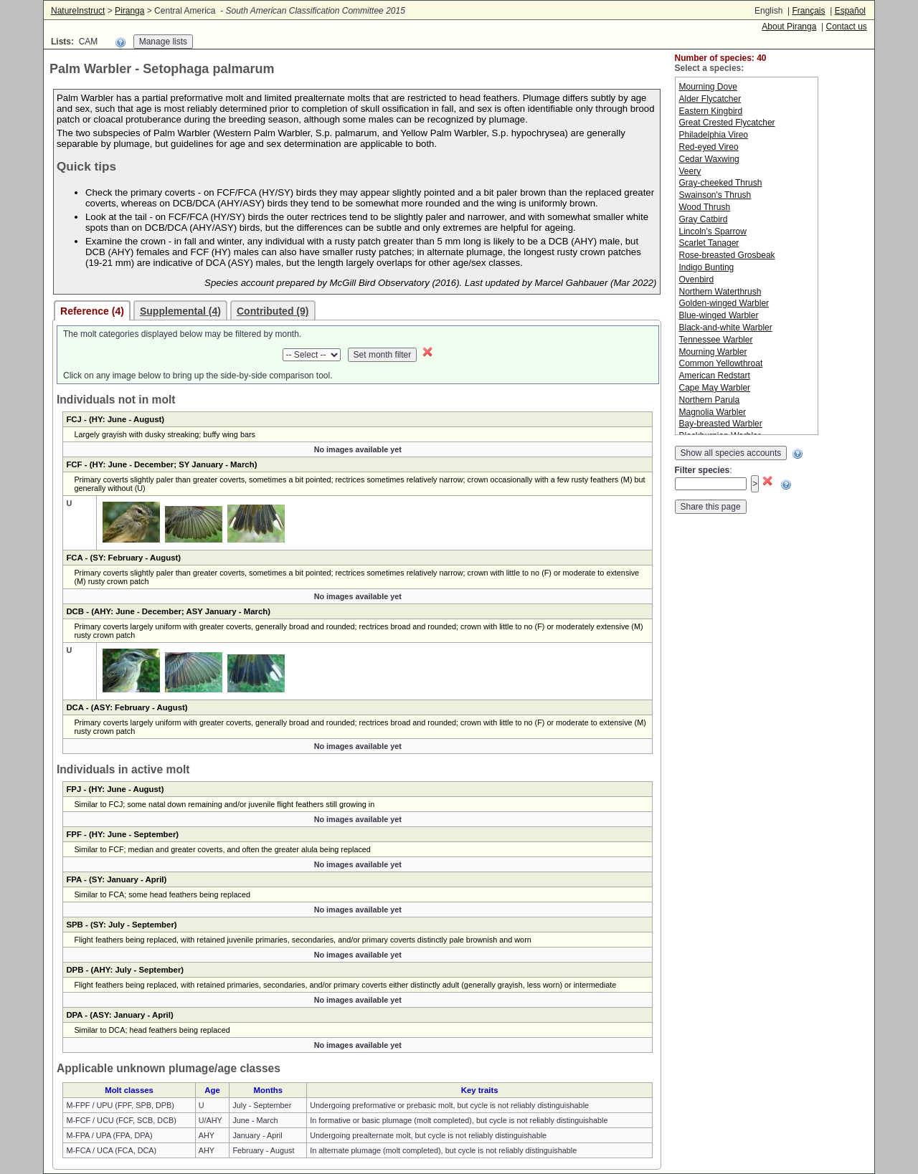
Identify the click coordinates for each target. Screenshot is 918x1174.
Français (808, 11)
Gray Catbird (703, 219)
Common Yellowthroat (721, 363)
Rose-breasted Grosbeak (727, 255)
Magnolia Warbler (713, 412)
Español (850, 11)
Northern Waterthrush (720, 292)
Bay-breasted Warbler (720, 424)
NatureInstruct (78, 11)
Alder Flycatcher (710, 99)
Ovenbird (696, 280)
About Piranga (789, 27)
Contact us (845, 27)
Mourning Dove (708, 87)
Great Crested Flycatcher (727, 123)
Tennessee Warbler (716, 340)
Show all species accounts (731, 453)
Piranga (129, 11)
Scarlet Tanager (709, 243)
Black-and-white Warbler (725, 328)
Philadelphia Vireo (714, 135)
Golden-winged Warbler (724, 303)
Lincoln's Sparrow (713, 231)
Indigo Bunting (706, 267)
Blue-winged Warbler (719, 315)
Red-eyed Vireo (709, 147)
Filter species (702, 470)
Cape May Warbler (715, 388)
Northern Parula (709, 400)
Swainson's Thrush (715, 195)
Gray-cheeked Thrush (720, 183)
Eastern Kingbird (711, 111)
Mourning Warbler (713, 352)
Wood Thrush (705, 207)
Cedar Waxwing (709, 159)
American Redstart (714, 376)
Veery (690, 171)
